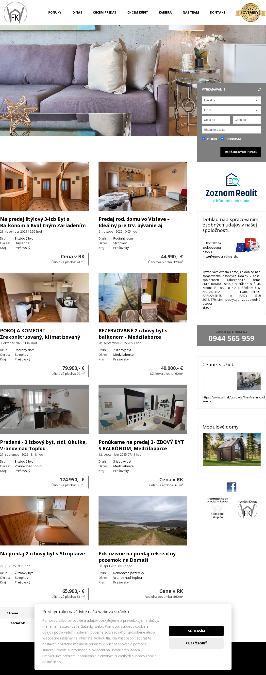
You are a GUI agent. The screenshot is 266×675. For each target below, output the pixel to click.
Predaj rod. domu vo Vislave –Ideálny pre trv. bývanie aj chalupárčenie (134, 225)
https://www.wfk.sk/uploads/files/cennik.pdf (234, 399)
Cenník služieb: (218, 364)
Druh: (4, 238)
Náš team (191, 12)
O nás (77, 12)
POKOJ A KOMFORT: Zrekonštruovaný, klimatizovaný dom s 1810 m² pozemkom (40, 337)
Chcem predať (104, 12)
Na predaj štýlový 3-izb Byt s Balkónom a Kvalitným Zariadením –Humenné (43, 225)
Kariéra (165, 12)
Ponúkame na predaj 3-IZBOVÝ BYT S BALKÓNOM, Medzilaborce (141, 445)
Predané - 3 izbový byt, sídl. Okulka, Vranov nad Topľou (43, 445)
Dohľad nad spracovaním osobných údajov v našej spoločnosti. (230, 224)
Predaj (209, 138)
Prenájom (231, 138)
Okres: (5, 243)
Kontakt (218, 12)
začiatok (17, 623)
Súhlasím (196, 631)
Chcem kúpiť (137, 12)
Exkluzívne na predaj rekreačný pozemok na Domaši (137, 556)
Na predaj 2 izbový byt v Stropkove (42, 553)
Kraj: (3, 248)
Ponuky (54, 12)
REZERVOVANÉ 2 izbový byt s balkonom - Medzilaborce (133, 333)
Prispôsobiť (196, 643)
